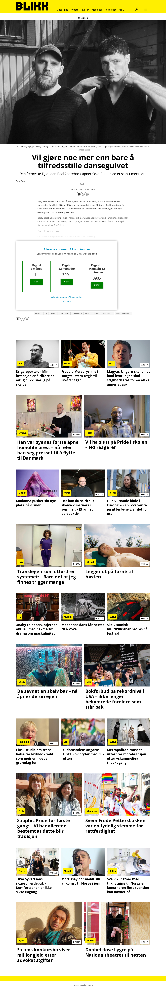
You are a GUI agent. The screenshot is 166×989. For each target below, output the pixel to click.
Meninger (97, 9)
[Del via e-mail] (87, 194)
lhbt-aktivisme (92, 313)
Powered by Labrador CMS (83, 985)
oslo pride (77, 313)
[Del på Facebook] (79, 194)
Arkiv (121, 9)
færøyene (64, 313)
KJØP (36, 281)
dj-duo (53, 313)
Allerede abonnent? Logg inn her (66, 249)
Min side (67, 301)
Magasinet (62, 9)
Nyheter (75, 9)
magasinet (108, 313)
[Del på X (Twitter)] (83, 194)
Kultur (85, 9)
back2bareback (123, 313)
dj (46, 313)
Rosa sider (110, 9)
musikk (38, 313)
